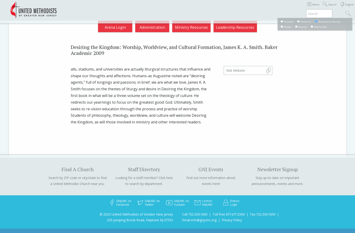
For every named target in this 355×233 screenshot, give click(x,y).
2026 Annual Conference (114, 7)
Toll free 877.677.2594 (229, 214)
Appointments (74, 7)
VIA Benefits (288, 7)
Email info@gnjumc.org (199, 220)
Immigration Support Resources (169, 7)
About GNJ (213, 7)
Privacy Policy (232, 220)
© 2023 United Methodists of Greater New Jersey (136, 214)
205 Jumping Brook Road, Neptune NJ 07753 (140, 220)
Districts (235, 7)
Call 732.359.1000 (194, 214)
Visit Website (235, 70)
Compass (313, 7)
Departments (260, 7)
